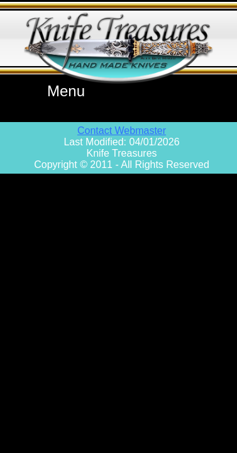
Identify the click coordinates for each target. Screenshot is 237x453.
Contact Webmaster (121, 130)
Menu (66, 90)
